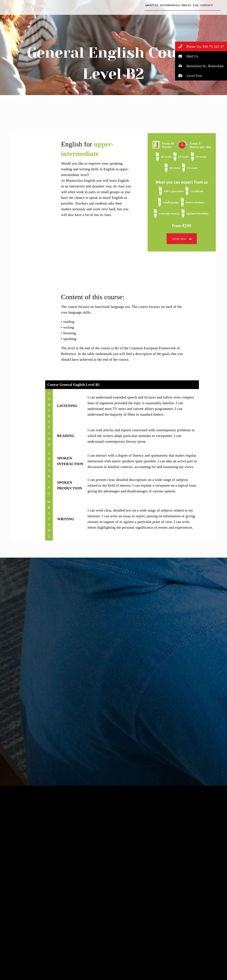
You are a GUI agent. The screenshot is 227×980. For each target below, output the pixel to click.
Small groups (171, 202)
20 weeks (201, 156)
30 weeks (192, 167)
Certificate (196, 191)
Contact (206, 5)
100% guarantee (174, 191)
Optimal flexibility (197, 213)
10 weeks (166, 156)
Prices (186, 5)
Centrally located (169, 213)
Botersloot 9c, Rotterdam (199, 66)
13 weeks (183, 156)
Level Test (188, 75)
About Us (151, 5)
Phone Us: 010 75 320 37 (199, 46)
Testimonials (170, 5)
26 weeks (175, 167)
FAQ (195, 5)
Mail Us (186, 56)
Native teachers (195, 202)
